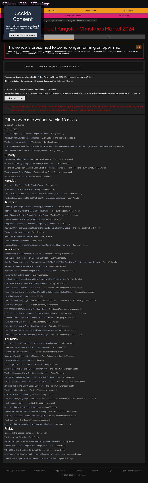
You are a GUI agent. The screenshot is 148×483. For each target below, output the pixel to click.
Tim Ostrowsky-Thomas (63, 81)
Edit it (91, 77)
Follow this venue (15, 98)
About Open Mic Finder (15, 471)
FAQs (109, 471)
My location (52, 10)
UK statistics (123, 16)
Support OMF (90, 10)
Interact (95, 471)
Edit (139, 47)
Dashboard (128, 10)
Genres (79, 471)
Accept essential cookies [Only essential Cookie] (23, 35)
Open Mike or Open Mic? (132, 471)
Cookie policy (39, 471)
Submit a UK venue (73, 16)
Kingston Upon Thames (53, 20)
